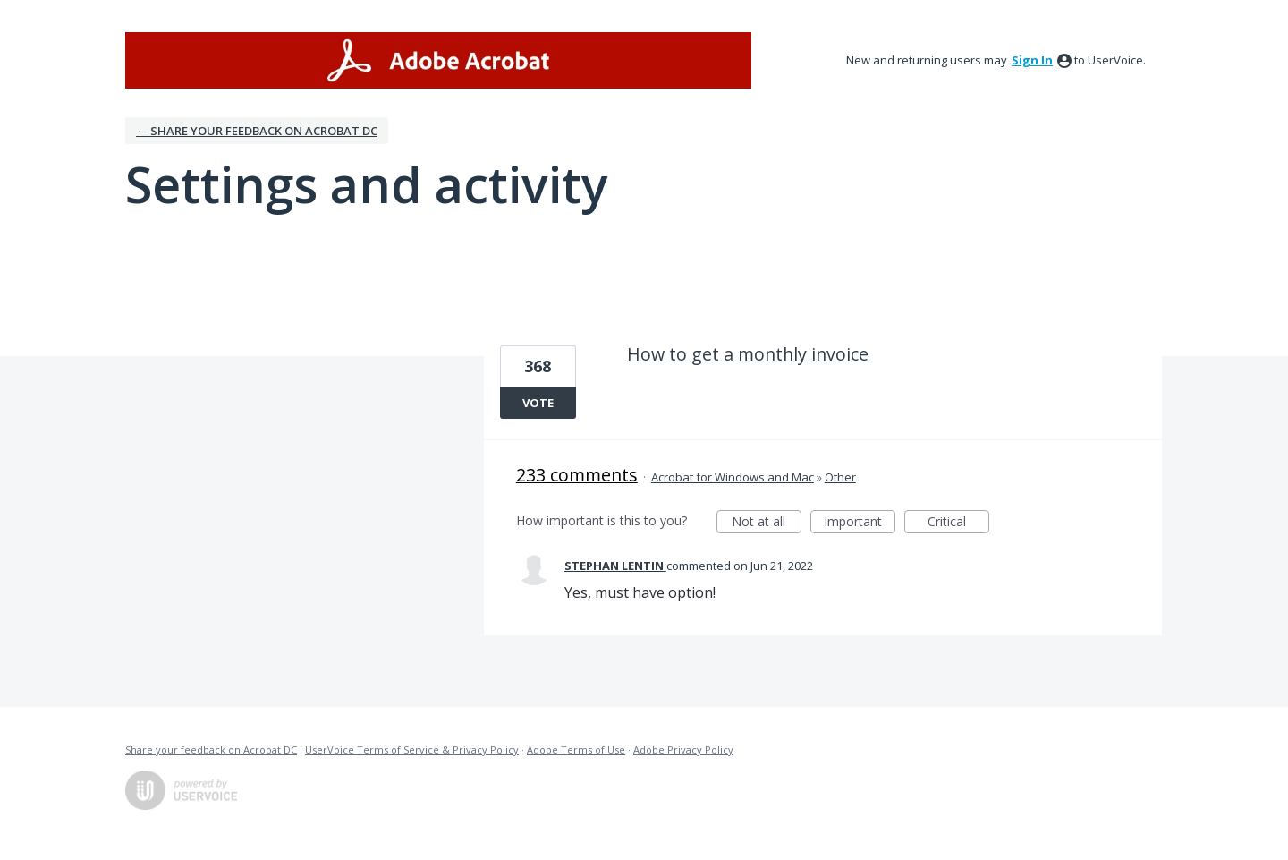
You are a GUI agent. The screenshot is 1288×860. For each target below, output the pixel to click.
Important (859, 523)
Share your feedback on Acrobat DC (211, 749)
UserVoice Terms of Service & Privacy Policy (412, 749)
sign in (1032, 60)
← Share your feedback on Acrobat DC (256, 131)
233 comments (577, 475)
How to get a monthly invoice (748, 354)
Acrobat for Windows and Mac (732, 477)
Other (840, 477)
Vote (538, 403)
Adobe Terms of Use (576, 749)
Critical (958, 523)
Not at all (766, 523)
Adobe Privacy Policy (683, 749)
